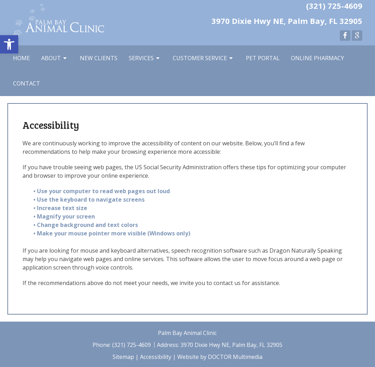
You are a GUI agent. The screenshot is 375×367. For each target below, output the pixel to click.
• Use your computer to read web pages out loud (102, 191)
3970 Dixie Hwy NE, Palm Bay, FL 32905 (286, 20)
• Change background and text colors (86, 225)
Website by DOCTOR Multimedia (219, 357)
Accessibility (155, 357)
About (51, 58)
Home (21, 58)
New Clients (98, 58)
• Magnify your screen (64, 216)
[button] (9, 44)
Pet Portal (263, 58)
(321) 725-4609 (334, 5)
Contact (26, 83)
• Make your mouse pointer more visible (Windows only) (111, 233)
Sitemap (123, 357)
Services (141, 58)
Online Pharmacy (317, 58)
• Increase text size (61, 208)
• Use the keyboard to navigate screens (89, 199)
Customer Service (200, 58)
